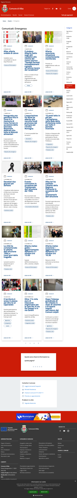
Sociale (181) (69, 127)
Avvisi (59, 447)
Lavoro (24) (69, 96)
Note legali (41, 470)
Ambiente (41, 452)
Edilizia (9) (69, 82)
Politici (2, 452)
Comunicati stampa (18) (69, 68)
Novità (10, 21)
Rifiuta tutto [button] (44, 492)
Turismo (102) (68, 143)
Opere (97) (69, 102)
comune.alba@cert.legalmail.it (9, 479)
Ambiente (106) (69, 37)
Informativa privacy (44, 468)
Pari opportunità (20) (69, 107)
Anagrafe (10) (68, 42)
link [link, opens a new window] (52, 488)
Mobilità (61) (69, 99)
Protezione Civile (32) (69, 116)
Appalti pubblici (24, 452)
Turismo (22, 456)
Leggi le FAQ (23, 470)
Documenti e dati (5, 456)
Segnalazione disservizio (26, 468)
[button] (38, 495)
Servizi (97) (69, 124)
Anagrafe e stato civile (26, 443)
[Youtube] (55, 8)
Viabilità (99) (69, 152)
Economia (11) (69, 78)
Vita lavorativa (24, 447)
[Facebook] (52, 8)
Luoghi (59, 457)
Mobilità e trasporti (25, 458)
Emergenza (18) (69, 86)
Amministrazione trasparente (46, 466)
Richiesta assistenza (25, 473)
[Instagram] (59, 8)
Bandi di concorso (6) (69, 52)
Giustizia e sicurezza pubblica (46, 445)
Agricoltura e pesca (44, 458)
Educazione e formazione (45, 443)
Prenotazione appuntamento (27, 466)
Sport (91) (69, 135)
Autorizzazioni (42, 456)
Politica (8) (69, 112)
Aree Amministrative (6, 445)
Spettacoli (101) (69, 131)
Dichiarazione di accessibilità (46, 473)
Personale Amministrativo (8, 454)
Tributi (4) (68, 139)
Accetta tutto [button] (33, 492)
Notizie (59, 443)
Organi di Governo (5, 443)
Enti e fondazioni (5, 450)
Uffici (2, 447)
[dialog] (38, 489)
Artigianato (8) (69, 47)
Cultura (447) (68, 73)
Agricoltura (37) (69, 32)
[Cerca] (74, 8)
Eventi (59, 455)
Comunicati (8, 46)
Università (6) (69, 148)
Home (4, 21)
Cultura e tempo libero (26, 445)
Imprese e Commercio (25, 450)
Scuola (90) (69, 121)
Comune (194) (68, 63)
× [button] (75, 481)
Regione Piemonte (5, 2)
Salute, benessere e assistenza (47, 454)
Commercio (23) (69, 58)
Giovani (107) (68, 91)
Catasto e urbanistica (25, 454)
